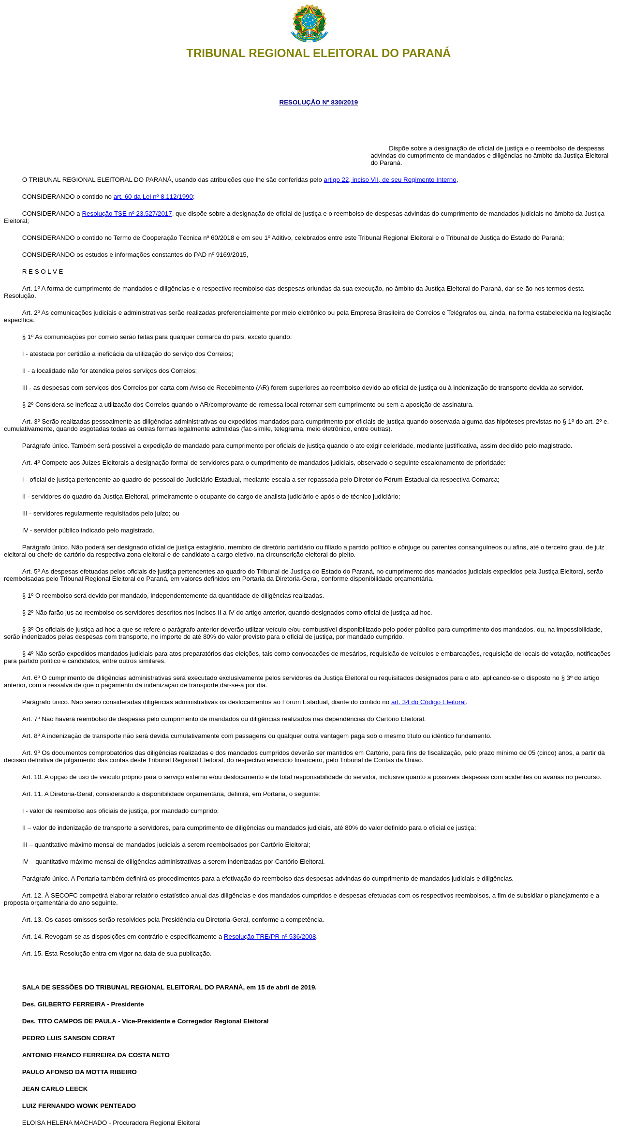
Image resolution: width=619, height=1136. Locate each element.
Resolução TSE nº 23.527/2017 (127, 213)
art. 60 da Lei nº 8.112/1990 (153, 196)
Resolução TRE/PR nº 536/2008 (270, 936)
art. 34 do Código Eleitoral (428, 702)
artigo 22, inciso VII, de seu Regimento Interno (390, 179)
